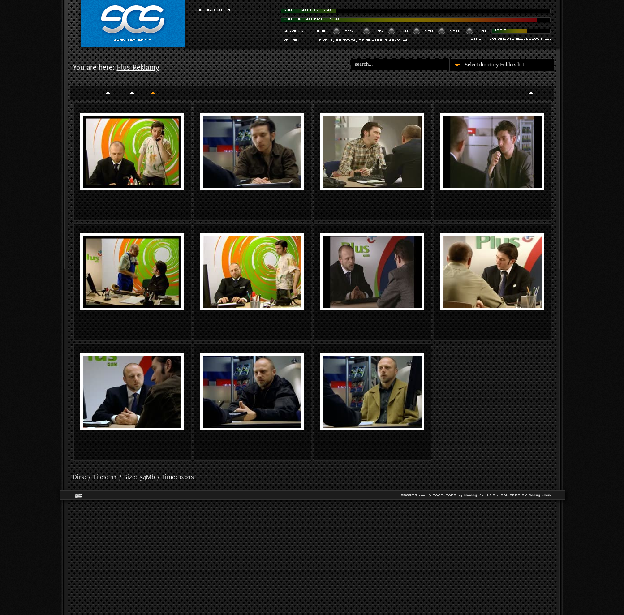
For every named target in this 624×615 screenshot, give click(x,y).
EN (219, 10)
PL (229, 10)
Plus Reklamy (138, 67)
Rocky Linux (540, 495)
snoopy (470, 495)
